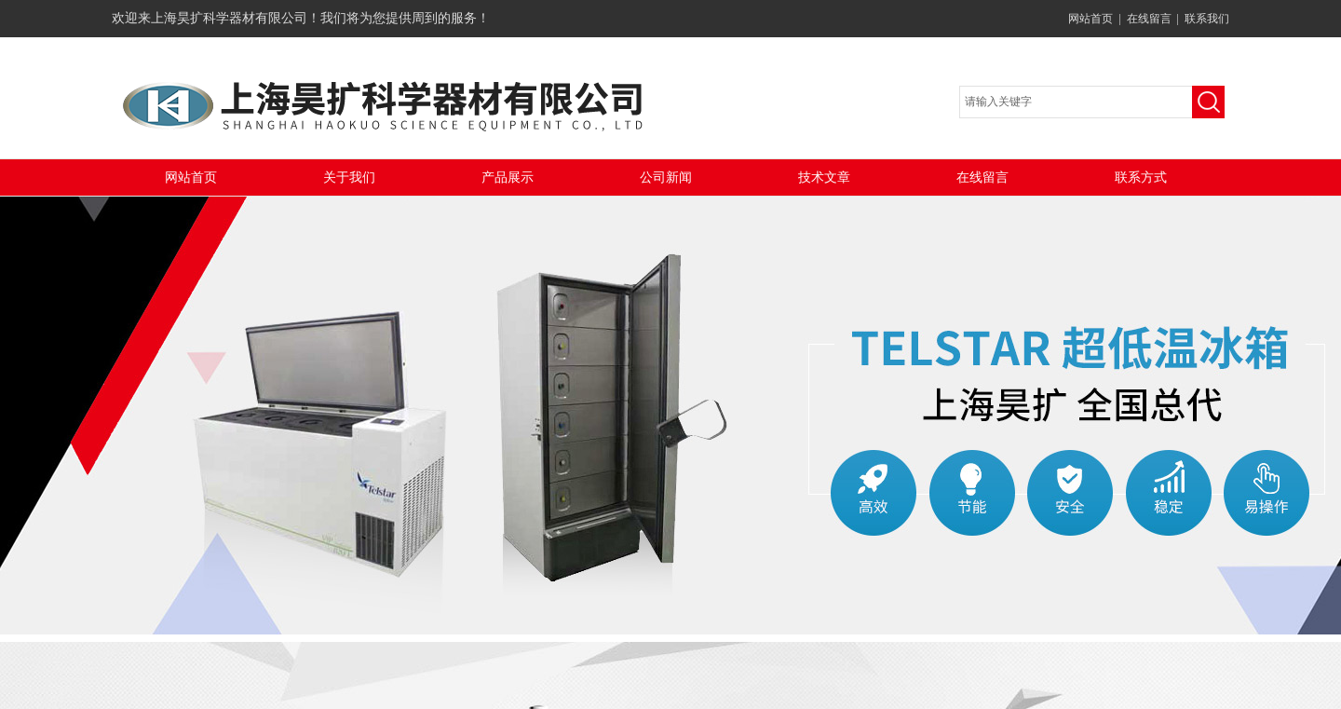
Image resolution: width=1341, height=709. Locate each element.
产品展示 (507, 177)
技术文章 (824, 177)
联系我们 (1207, 18)
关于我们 (349, 177)
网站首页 (1090, 18)
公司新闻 (666, 177)
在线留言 (1149, 18)
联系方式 (1141, 177)
